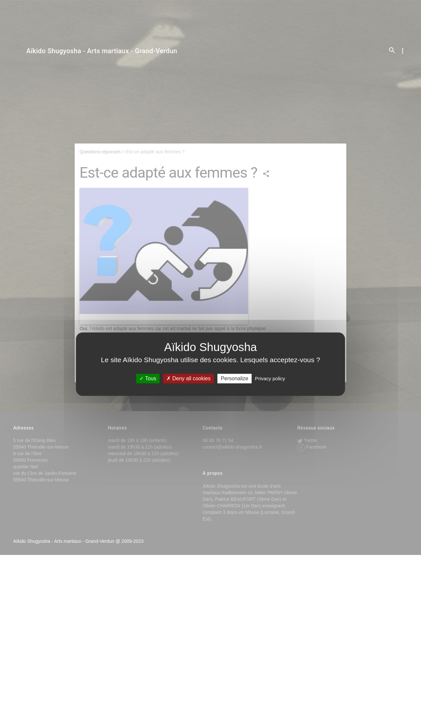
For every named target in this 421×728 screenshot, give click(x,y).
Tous (147, 378)
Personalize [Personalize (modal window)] (234, 378)
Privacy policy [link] (270, 378)
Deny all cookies (188, 378)
